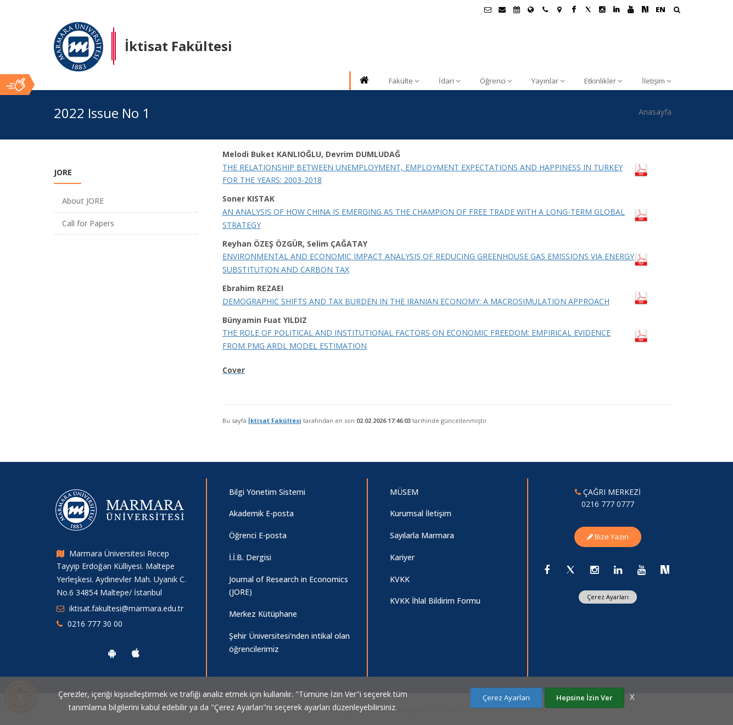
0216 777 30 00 (95, 623)
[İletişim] (545, 9)
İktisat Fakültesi (274, 420)
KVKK (400, 579)
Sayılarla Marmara (422, 535)
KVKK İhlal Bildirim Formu (435, 600)
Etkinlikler (603, 81)
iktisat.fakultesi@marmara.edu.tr (126, 608)
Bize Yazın (608, 537)
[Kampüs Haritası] (559, 9)
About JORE (83, 201)
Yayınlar (547, 81)
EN (660, 9)
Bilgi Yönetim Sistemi (267, 492)
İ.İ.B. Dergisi (250, 557)
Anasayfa (655, 112)
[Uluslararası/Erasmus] (530, 9)
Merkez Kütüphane (263, 614)
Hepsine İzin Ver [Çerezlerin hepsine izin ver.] (584, 697)
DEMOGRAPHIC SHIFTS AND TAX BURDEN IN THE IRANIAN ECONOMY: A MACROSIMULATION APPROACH (415, 301)
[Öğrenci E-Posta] (488, 9)
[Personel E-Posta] (502, 9)
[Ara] (676, 10)
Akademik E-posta (261, 513)
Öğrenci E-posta (258, 535)
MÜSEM (404, 492)
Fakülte (404, 81)
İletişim (656, 81)
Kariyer (402, 557)
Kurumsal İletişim (420, 513)
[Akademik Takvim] (516, 9)
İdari (449, 81)
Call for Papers (88, 223)
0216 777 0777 (607, 504)
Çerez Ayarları (608, 597)
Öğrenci (496, 81)
